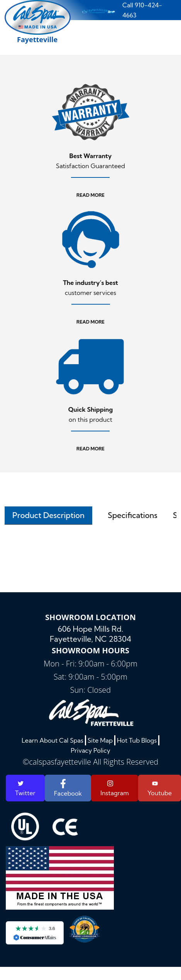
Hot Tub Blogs (137, 740)
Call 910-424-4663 (142, 10)
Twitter (25, 788)
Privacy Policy (90, 750)
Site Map (100, 740)
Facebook (68, 788)
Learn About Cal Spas (52, 740)
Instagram (114, 788)
